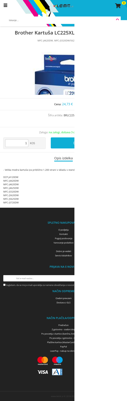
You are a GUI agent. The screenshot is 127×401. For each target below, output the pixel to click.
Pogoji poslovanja (63, 238)
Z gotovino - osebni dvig (63, 329)
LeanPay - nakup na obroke (63, 350)
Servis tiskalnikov (63, 255)
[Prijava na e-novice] (120, 278)
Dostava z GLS (63, 302)
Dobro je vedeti (63, 251)
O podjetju (63, 229)
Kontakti (63, 234)
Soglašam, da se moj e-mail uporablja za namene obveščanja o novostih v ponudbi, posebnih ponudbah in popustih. (63, 285)
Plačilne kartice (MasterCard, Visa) (63, 342)
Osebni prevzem (64, 298)
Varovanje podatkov (64, 242)
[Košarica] (117, 6)
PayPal (63, 346)
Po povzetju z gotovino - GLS (63, 338)
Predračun (63, 325)
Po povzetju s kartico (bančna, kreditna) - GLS (63, 333)
